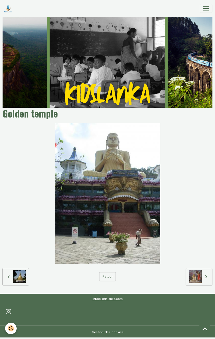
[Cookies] (11, 328)
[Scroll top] (204, 328)
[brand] (9, 8)
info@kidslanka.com (108, 299)
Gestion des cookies (107, 332)
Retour (107, 276)
